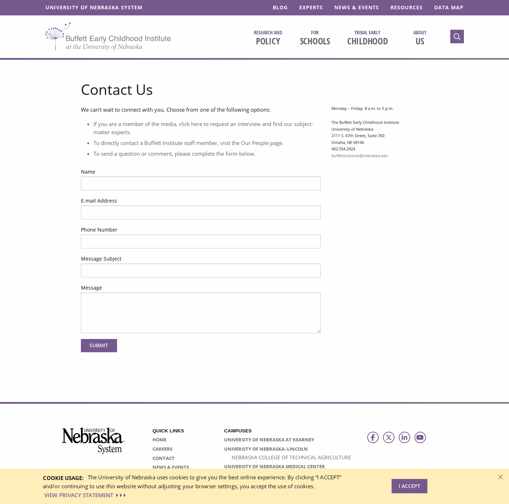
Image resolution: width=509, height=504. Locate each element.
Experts (311, 7)
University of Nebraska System (93, 7)
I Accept (409, 486)
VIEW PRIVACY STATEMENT (85, 495)
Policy (268, 38)
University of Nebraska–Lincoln (266, 449)
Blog (280, 7)
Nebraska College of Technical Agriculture (291, 457)
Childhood (367, 38)
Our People (255, 142)
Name (88, 171)
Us (419, 38)
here (196, 123)
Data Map (449, 7)
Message (91, 287)
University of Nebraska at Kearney (269, 439)
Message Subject (101, 258)
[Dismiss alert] (500, 476)
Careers (162, 449)
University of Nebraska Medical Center (274, 466)
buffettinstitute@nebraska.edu (359, 155)
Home (159, 439)
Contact (163, 458)
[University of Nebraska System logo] (93, 444)
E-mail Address (99, 200)
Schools (315, 38)
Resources (407, 7)
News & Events (356, 7)
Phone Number (99, 229)
